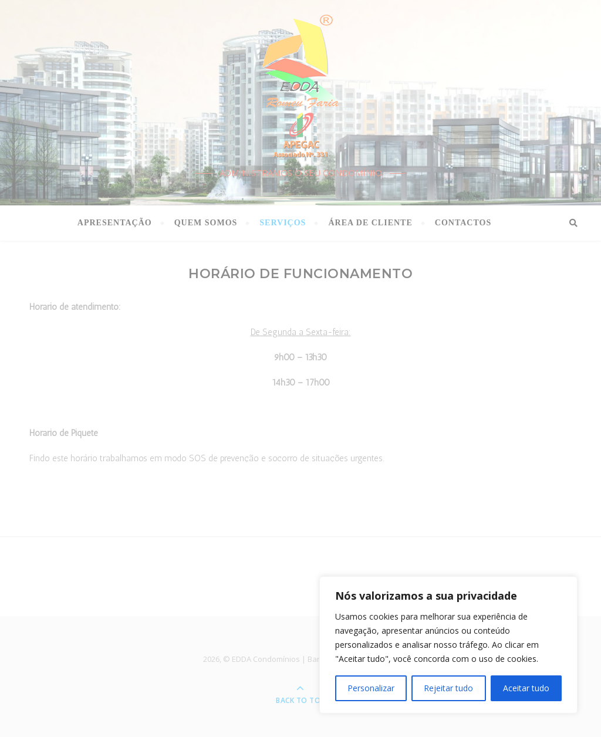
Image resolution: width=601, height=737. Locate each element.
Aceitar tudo (526, 688)
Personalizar (370, 688)
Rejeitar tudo (448, 688)
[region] (448, 645)
